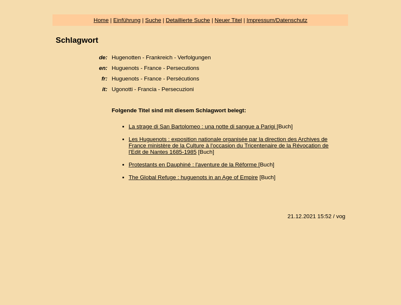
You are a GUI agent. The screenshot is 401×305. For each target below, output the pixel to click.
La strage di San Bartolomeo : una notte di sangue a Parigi (203, 126)
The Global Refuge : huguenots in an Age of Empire (193, 177)
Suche (153, 20)
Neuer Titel (228, 20)
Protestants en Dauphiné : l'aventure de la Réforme (193, 164)
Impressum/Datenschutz (276, 20)
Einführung (127, 20)
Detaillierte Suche (188, 20)
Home (101, 20)
